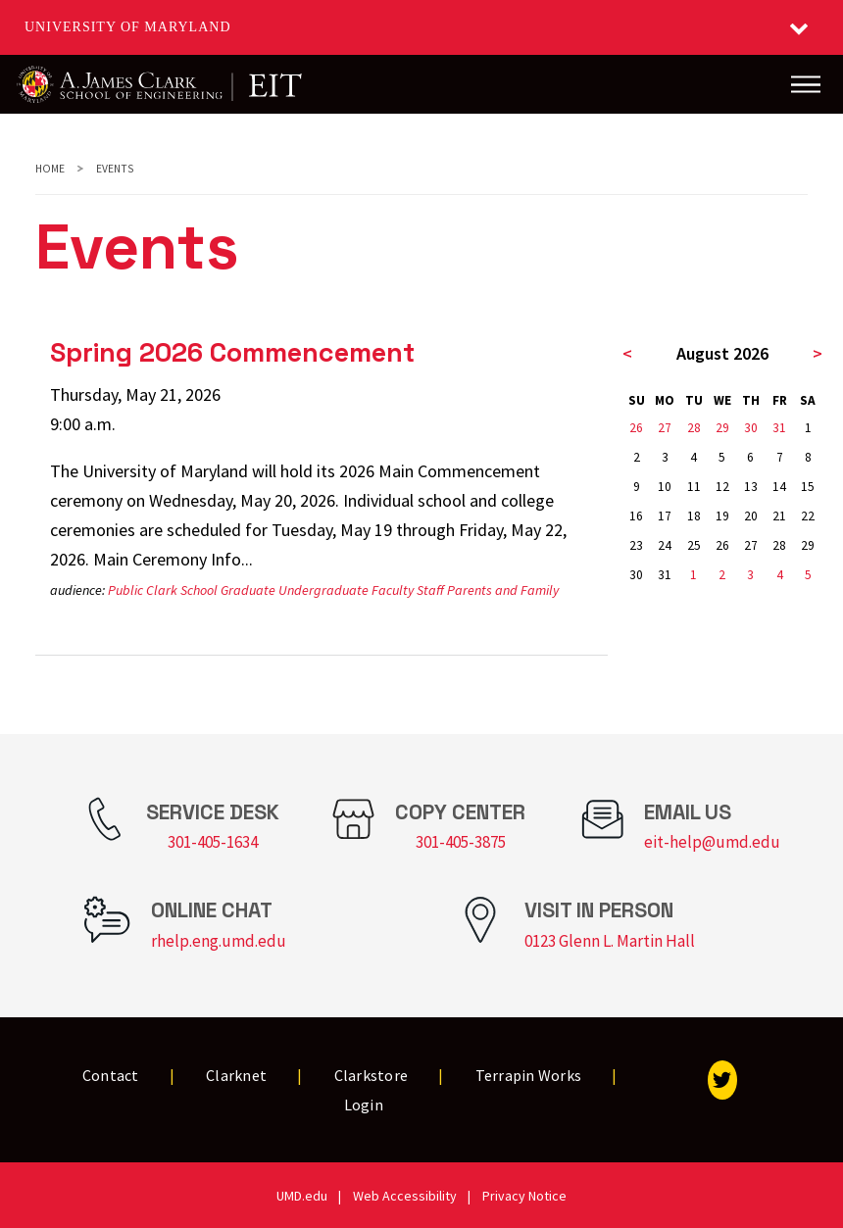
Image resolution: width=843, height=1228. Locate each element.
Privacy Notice (524, 1195)
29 (722, 427)
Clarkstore (371, 1075)
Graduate (248, 590)
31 (779, 427)
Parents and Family (503, 590)
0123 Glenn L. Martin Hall (609, 941)
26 (636, 427)
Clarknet (236, 1075)
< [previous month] (627, 353)
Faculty (393, 590)
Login (363, 1104)
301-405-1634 (213, 842)
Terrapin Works (528, 1075)
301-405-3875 (461, 842)
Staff (430, 590)
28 (694, 427)
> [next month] (817, 353)
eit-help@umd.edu (712, 842)
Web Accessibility (405, 1195)
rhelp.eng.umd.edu (218, 941)
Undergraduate (323, 590)
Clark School (182, 590)
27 (664, 427)
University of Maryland (128, 27)
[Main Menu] (805, 84)
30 (751, 427)
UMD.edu (301, 1195)
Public (125, 590)
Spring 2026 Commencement (232, 352)
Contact (110, 1075)
